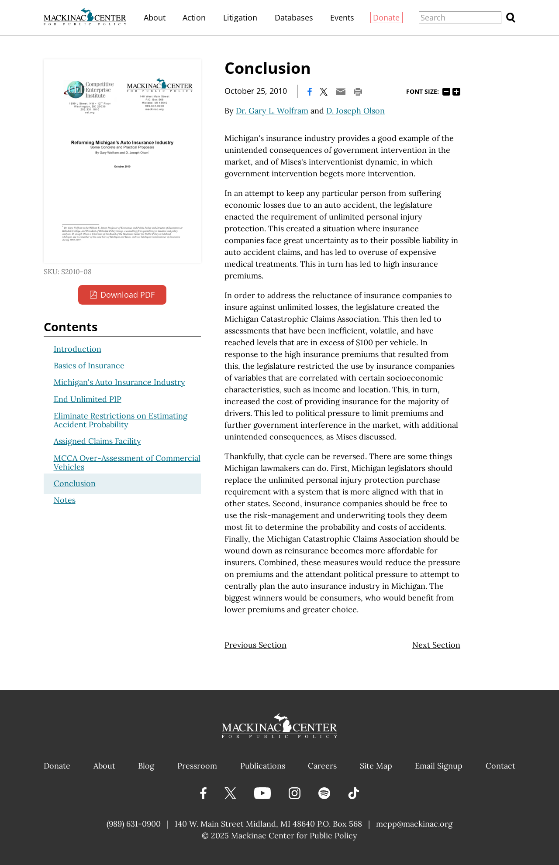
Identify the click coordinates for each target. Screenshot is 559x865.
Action (194, 17)
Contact (500, 766)
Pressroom (197, 766)
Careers (322, 766)
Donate (386, 17)
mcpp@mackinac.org (414, 824)
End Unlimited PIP (87, 399)
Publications (262, 766)
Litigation (240, 17)
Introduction (77, 349)
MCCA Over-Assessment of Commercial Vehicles (127, 462)
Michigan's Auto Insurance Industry (119, 382)
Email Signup (438, 766)
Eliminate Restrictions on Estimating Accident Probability (120, 420)
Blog (146, 766)
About (155, 17)
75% (446, 92)
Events (342, 17)
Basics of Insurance (89, 365)
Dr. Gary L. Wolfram (272, 111)
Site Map (376, 766)
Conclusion (75, 483)
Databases (294, 17)
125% (456, 92)
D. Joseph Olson (355, 111)
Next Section (436, 645)
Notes (65, 500)
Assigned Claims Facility (97, 441)
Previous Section (255, 645)
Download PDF (127, 294)
